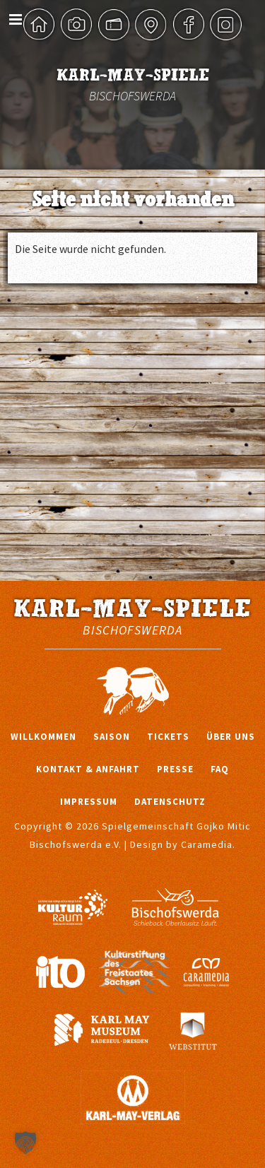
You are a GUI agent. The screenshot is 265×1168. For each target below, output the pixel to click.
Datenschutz (170, 802)
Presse (175, 769)
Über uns (230, 737)
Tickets (168, 737)
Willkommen (43, 737)
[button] (25, 1142)
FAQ (220, 769)
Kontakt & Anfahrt (88, 769)
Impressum (88, 802)
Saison (111, 737)
